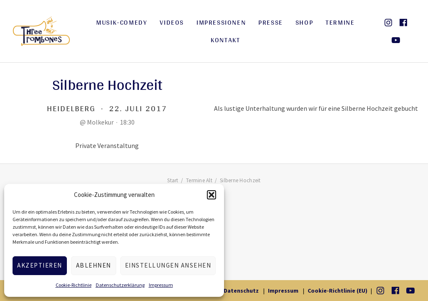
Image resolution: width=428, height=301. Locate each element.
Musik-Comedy (121, 22)
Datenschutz (241, 290)
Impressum (161, 285)
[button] (211, 195)
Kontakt (225, 40)
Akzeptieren (39, 265)
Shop (304, 22)
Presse (270, 22)
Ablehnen (93, 265)
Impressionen (221, 22)
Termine (340, 22)
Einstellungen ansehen (168, 265)
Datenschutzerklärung (120, 285)
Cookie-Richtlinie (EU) (337, 290)
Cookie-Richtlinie (74, 285)
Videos (172, 22)
